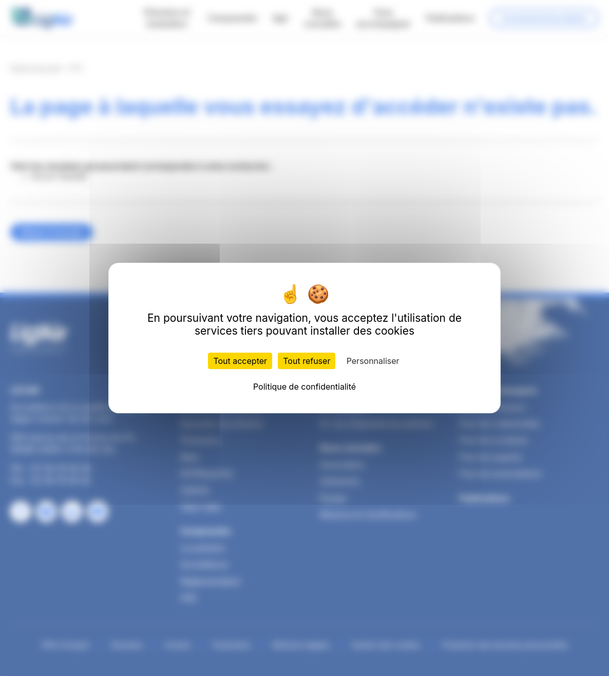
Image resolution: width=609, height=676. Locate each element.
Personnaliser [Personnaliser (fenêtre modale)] (373, 361)
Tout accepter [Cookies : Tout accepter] (240, 361)
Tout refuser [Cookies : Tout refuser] (306, 361)
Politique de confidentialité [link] (304, 386)
